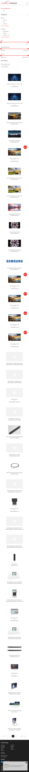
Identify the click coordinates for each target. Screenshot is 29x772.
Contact (2, 750)
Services (12, 745)
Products (3, 745)
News (12, 747)
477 (22, 736)
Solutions (3, 746)
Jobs (2, 749)
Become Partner (4, 755)
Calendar (3, 747)
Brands (12, 746)
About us (12, 749)
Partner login (3, 756)
